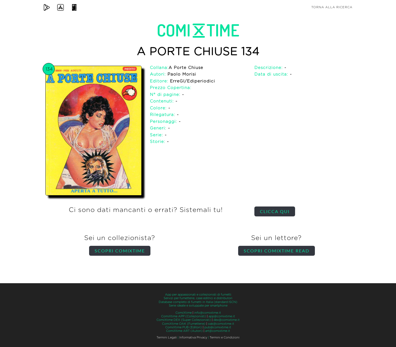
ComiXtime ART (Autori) (184, 330)
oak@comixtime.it (221, 323)
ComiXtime (183, 312)
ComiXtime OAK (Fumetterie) (183, 323)
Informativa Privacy (193, 337)
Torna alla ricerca (332, 7)
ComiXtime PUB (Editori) (183, 327)
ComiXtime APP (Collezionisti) (183, 316)
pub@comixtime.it (217, 327)
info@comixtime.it (207, 312)
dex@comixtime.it (226, 319)
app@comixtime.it (221, 316)
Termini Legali (166, 337)
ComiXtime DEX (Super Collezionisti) (183, 319)
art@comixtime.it (217, 330)
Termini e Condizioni (225, 337)
